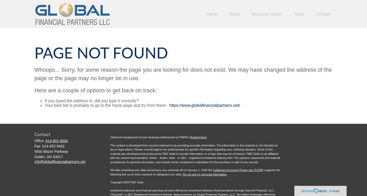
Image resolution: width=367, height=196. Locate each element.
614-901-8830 (57, 141)
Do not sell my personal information (205, 174)
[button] (211, 14)
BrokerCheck (198, 137)
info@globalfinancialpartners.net (59, 162)
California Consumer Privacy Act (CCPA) (238, 170)
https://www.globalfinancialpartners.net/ (204, 105)
